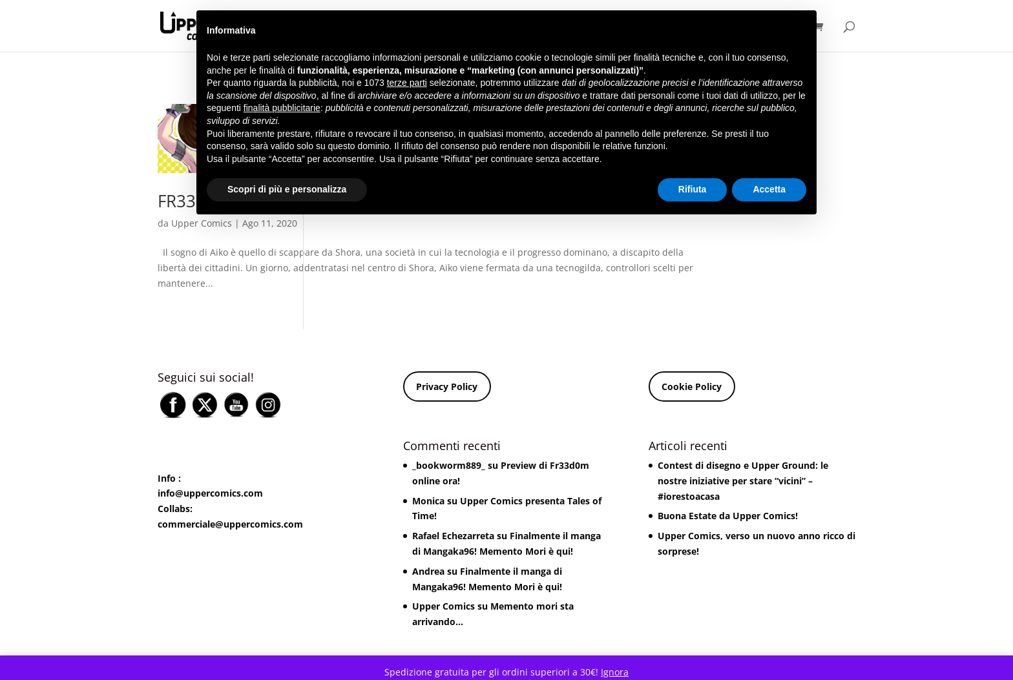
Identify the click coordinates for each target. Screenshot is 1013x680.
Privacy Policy (446, 386)
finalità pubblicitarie (282, 108)
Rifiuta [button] (692, 189)
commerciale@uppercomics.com (230, 524)
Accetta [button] (769, 189)
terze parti (407, 82)
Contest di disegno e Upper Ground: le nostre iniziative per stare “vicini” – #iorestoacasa (743, 480)
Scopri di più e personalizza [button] (286, 189)
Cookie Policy (692, 386)
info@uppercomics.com (210, 493)
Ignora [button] (615, 672)
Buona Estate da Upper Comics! (728, 516)
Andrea (428, 571)
